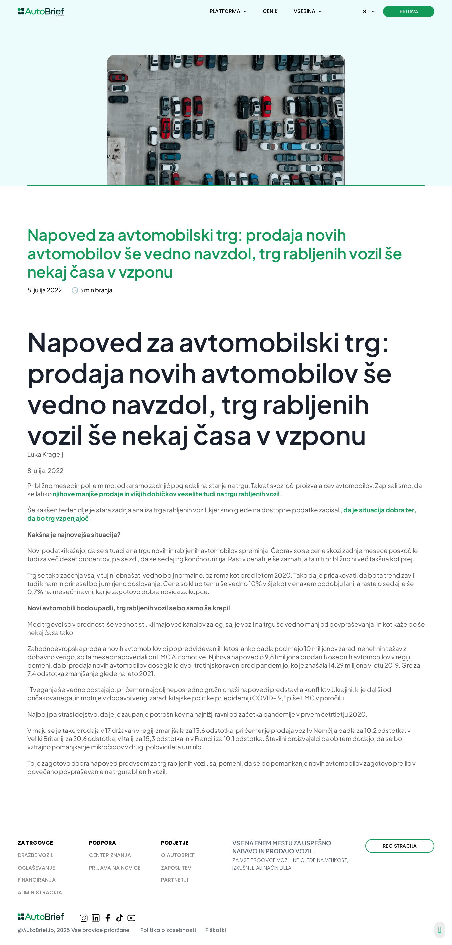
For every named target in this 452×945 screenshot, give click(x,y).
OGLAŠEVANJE (36, 868)
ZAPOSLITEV (176, 868)
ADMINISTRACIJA (40, 892)
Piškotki (215, 930)
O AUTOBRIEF (178, 855)
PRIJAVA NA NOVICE (115, 868)
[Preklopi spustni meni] (245, 11)
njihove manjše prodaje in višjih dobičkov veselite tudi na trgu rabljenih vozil (166, 493)
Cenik (270, 11)
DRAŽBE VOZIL (35, 855)
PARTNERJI (174, 880)
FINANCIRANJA (37, 880)
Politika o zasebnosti (168, 930)
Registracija (400, 846)
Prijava (409, 11)
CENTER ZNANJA (110, 855)
